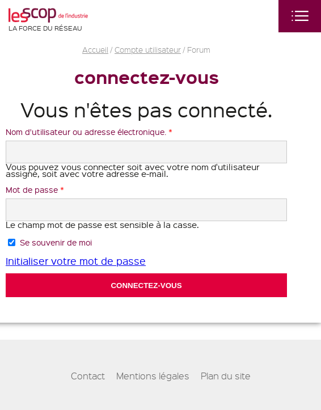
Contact (88, 376)
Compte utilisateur (148, 49)
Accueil (95, 49)
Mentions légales (152, 376)
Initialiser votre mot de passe (76, 260)
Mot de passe (35, 189)
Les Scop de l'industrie (48, 15)
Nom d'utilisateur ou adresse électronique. (89, 131)
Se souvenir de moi (56, 242)
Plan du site (226, 376)
